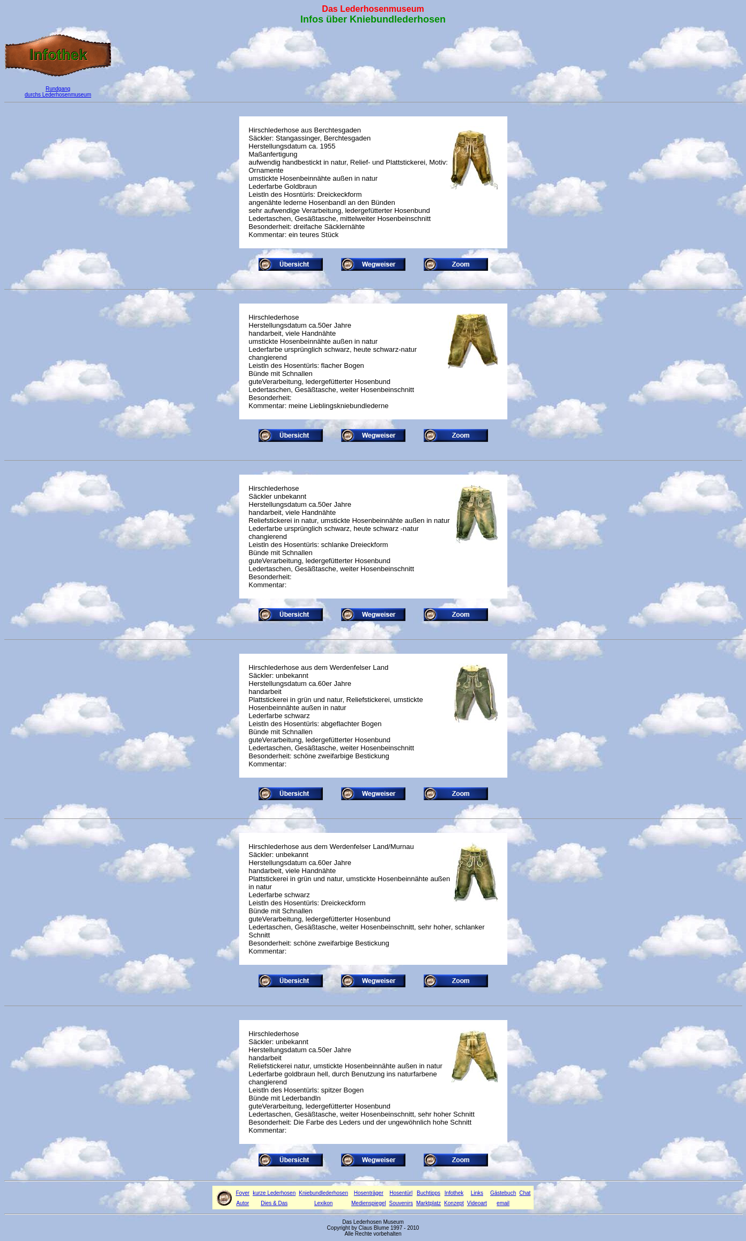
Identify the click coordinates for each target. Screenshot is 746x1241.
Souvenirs (401, 1203)
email (503, 1203)
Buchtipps (428, 1193)
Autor (242, 1203)
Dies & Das (274, 1203)
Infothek (454, 1193)
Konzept (454, 1203)
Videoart (477, 1203)
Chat (524, 1193)
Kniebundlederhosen (323, 1193)
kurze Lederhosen (274, 1193)
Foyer (243, 1193)
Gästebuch (503, 1193)
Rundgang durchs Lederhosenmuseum (58, 92)
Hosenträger (368, 1193)
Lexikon (323, 1203)
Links (477, 1193)
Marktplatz (428, 1203)
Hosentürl (400, 1193)
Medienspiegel (368, 1203)
